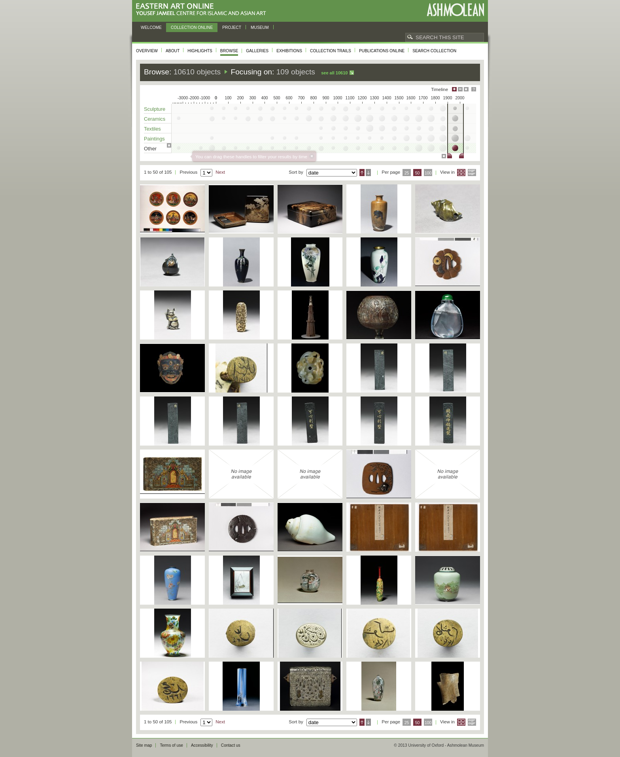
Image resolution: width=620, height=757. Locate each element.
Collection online (192, 27)
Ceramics (154, 119)
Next (220, 172)
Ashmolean (455, 9)
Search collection (434, 51)
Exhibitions (289, 51)
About (173, 51)
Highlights (199, 51)
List (472, 172)
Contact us (230, 745)
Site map (144, 745)
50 (417, 173)
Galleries (257, 51)
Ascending (362, 172)
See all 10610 (334, 72)
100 (428, 173)
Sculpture (154, 109)
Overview (147, 51)
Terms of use (171, 745)
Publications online (382, 51)
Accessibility (202, 745)
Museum (260, 27)
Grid (461, 172)
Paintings (154, 139)
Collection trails (330, 51)
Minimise (460, 89)
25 (407, 173)
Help (473, 89)
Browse (229, 51)
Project (231, 27)
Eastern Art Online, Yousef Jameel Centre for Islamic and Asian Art (203, 9)
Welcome (151, 27)
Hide (466, 89)
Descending (368, 172)
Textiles (152, 129)
